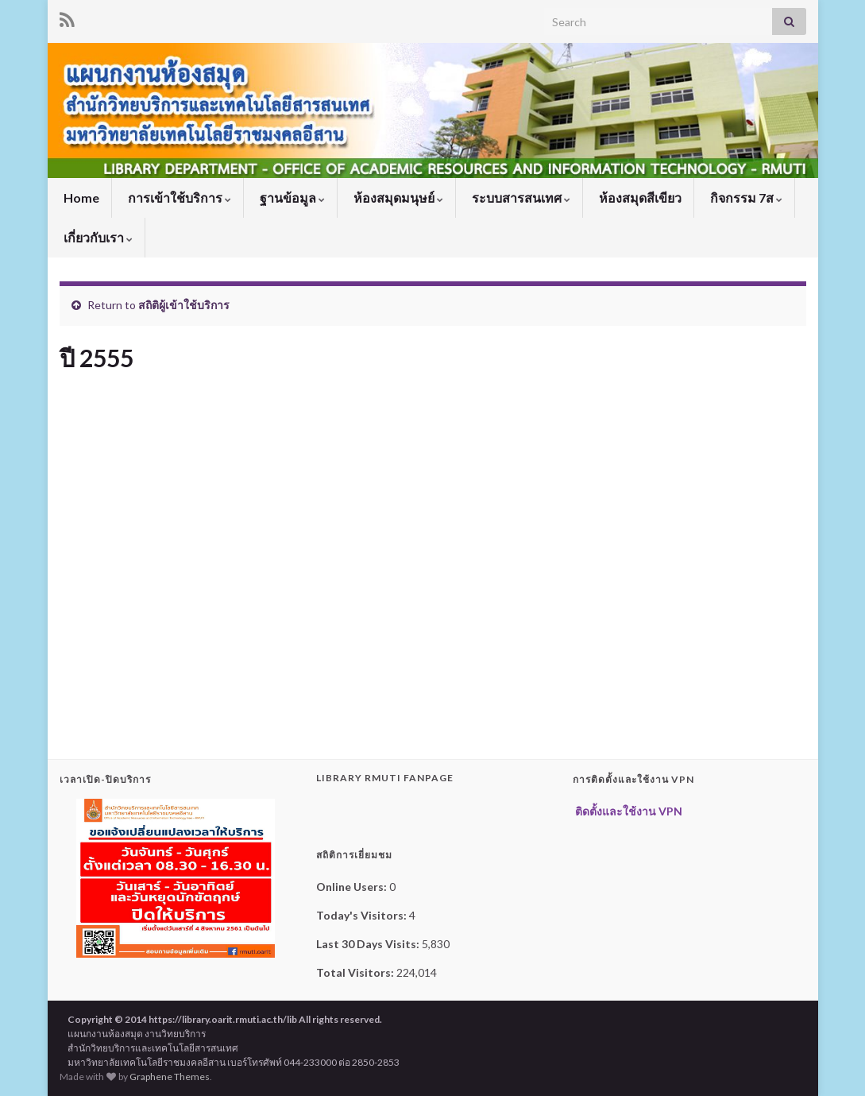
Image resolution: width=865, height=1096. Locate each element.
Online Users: (352, 886)
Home (80, 197)
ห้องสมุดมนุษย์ (397, 197)
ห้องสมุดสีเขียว (639, 197)
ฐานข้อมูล (291, 197)
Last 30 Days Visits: (369, 944)
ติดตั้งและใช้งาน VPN (627, 811)
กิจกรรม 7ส (745, 197)
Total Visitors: (356, 972)
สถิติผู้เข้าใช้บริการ (184, 305)
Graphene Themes (169, 1076)
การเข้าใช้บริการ (178, 197)
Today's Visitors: (362, 915)
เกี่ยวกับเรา (97, 237)
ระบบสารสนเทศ (519, 197)
